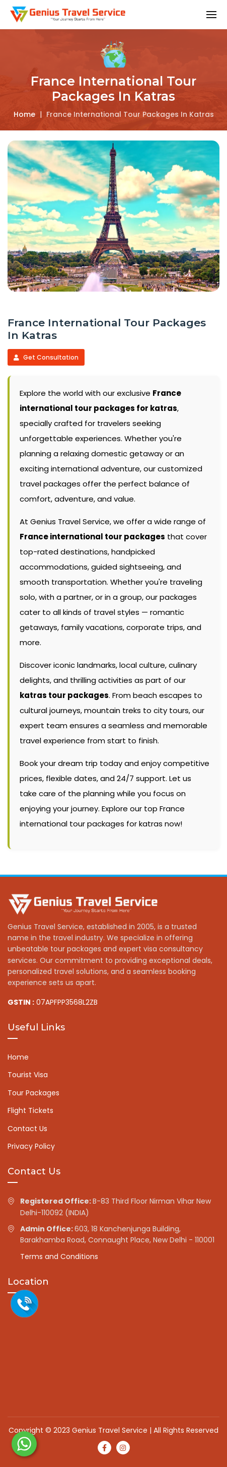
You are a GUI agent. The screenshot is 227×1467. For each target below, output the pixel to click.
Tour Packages (33, 1093)
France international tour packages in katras (130, 114)
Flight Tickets (30, 1110)
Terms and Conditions (59, 1256)
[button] (211, 14)
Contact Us (27, 1129)
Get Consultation (46, 357)
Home (24, 114)
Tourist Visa (28, 1075)
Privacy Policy (31, 1146)
